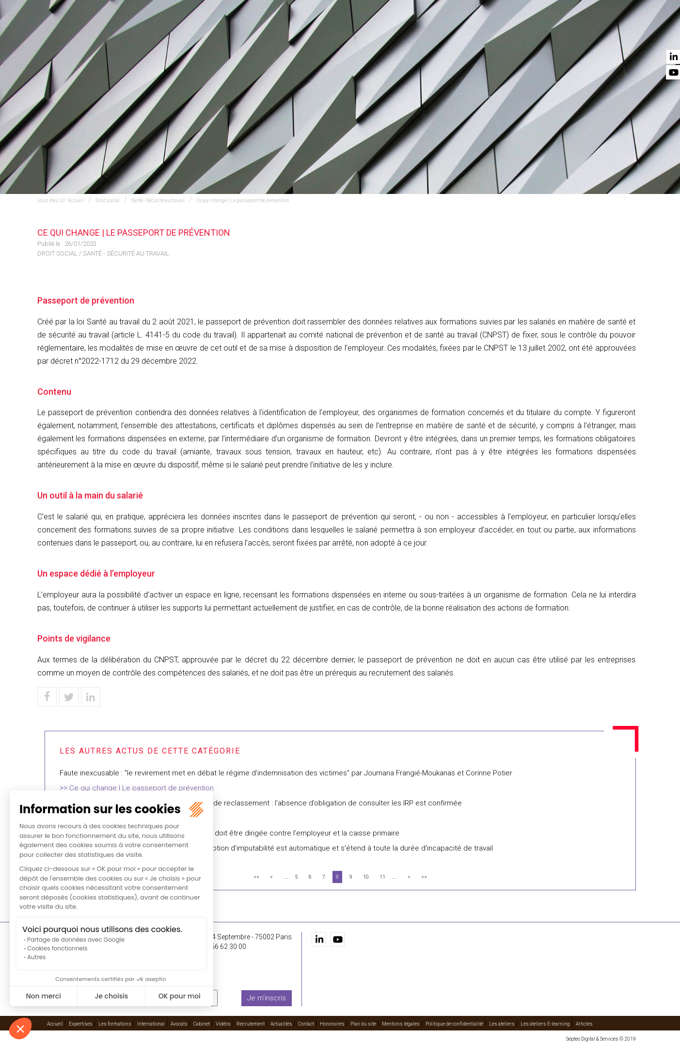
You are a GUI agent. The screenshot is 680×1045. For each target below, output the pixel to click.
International (344, 34)
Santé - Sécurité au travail (158, 200)
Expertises (222, 34)
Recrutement (519, 34)
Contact (619, 34)
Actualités (574, 34)
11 (382, 877)
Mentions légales (401, 1024)
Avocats (396, 34)
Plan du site (363, 1024)
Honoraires (332, 1024)
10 (366, 877)
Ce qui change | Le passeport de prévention (242, 200)
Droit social (107, 200)
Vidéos (472, 34)
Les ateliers (502, 1024)
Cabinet (436, 34)
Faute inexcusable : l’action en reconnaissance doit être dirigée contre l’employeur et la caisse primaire (229, 833)
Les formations (280, 34)
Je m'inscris (266, 998)
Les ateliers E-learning (545, 1024)
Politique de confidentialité (454, 1024)
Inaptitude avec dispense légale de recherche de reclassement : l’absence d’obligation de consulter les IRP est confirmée (261, 803)
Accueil (179, 34)
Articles (584, 1024)
